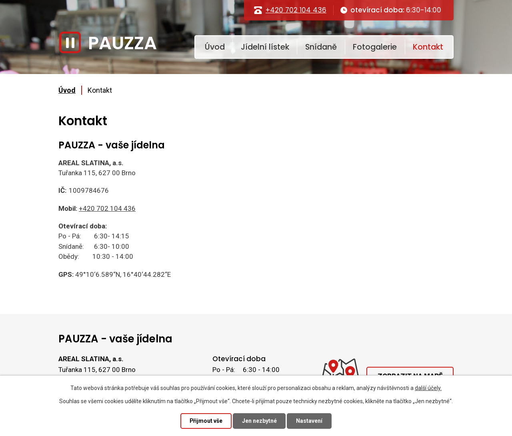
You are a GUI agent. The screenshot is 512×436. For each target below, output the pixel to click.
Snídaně (321, 46)
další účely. (428, 388)
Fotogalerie (375, 46)
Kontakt (428, 46)
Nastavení (309, 421)
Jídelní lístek (265, 46)
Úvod (215, 46)
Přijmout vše (205, 421)
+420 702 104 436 (296, 10)
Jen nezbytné (259, 421)
